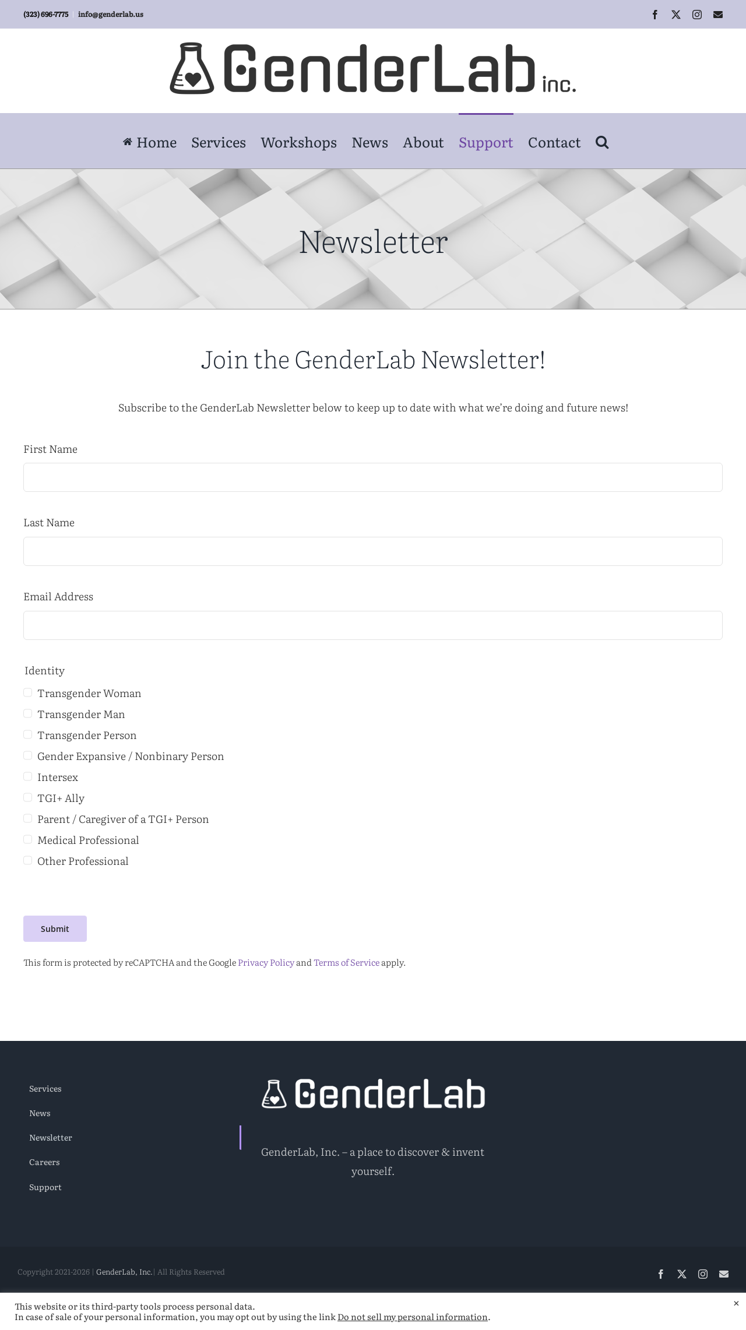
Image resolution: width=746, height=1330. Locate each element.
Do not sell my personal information (412, 1316)
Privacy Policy (266, 962)
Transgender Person (87, 735)
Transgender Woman (89, 693)
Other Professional (83, 860)
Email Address (58, 596)
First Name (50, 448)
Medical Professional (88, 839)
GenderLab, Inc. (124, 1271)
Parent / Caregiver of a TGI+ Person (123, 818)
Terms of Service (346, 962)
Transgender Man (81, 714)
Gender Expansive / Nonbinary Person (130, 755)
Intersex (57, 776)
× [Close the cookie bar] (736, 1302)
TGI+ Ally (61, 797)
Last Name (49, 522)
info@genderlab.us (110, 14)
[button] (602, 140)
